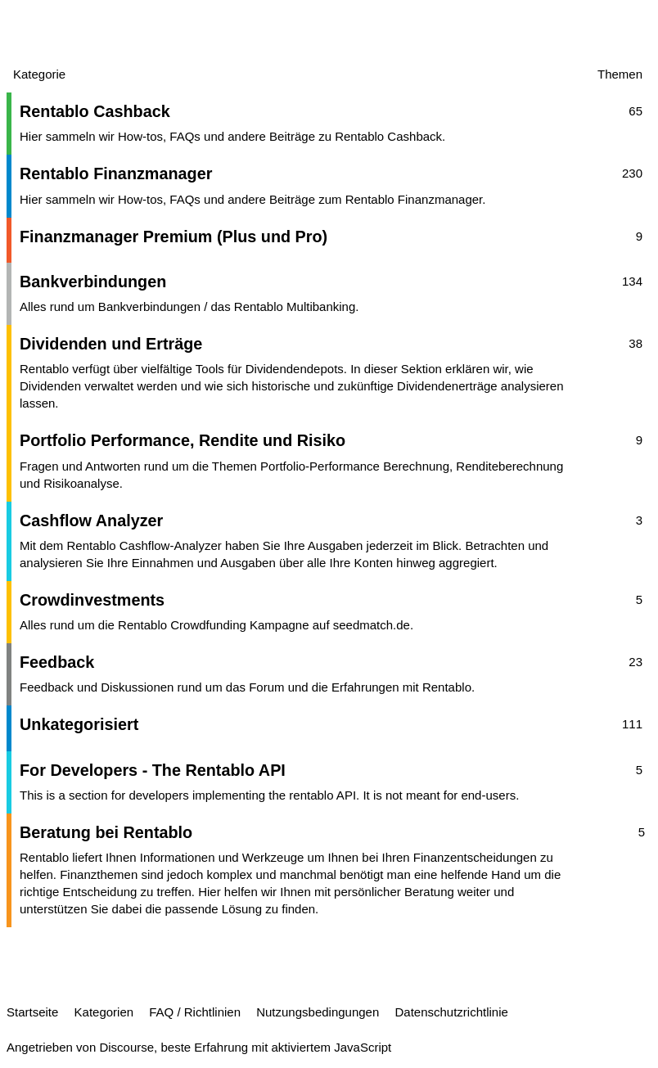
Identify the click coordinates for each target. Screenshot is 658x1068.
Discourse (126, 1047)
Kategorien (104, 1012)
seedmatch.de (371, 625)
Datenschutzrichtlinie (450, 1012)
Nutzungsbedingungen (317, 1012)
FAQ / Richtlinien (195, 1012)
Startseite (32, 1012)
